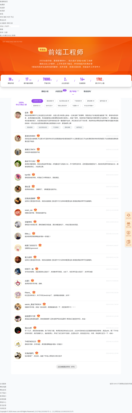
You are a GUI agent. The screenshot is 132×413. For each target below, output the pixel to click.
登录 (1, 32)
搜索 (1, 29)
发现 (1, 14)
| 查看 (13, 35)
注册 (5, 32)
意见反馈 (3, 405)
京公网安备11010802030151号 (62, 411)
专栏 (8, 17)
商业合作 (3, 20)
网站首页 (3, 390)
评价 (1, 17)
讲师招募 (3, 399)
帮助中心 (3, 402)
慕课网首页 (4, 1)
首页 (4, 41)
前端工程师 (13, 41)
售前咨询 (87, 91)
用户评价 (73, 91)
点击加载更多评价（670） (67, 367)
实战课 (2, 8)
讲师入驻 (10, 23)
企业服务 (3, 23)
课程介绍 (44, 91)
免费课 (2, 5)
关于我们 (3, 393)
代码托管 (3, 408)
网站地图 (3, 387)
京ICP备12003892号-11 (43, 411)
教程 (5, 17)
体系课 (2, 11)
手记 (12, 17)
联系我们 (3, 396)
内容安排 (58, 91)
